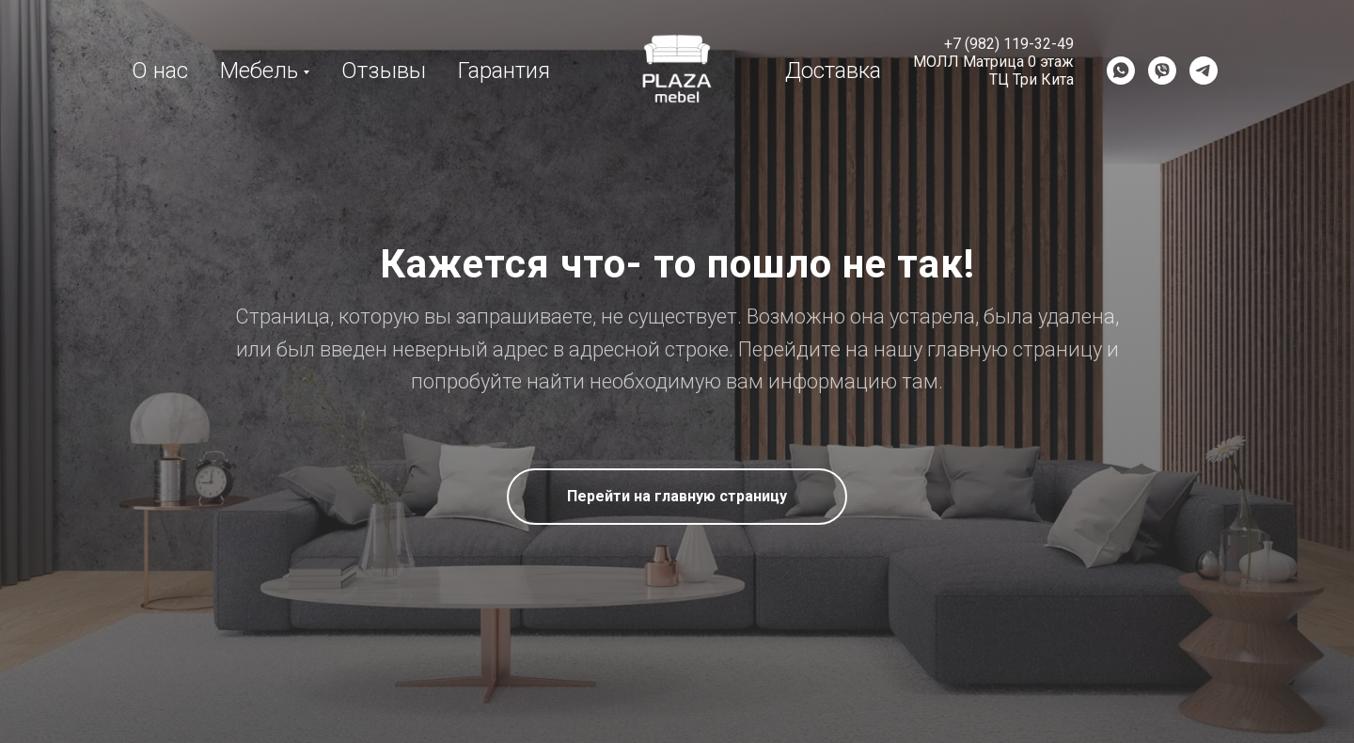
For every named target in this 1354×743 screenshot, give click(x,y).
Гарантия (504, 70)
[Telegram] (1203, 70)
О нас (160, 70)
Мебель (259, 70)
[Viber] (1162, 70)
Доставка (833, 70)
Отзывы (383, 70)
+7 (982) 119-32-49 (1009, 44)
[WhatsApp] (1121, 70)
